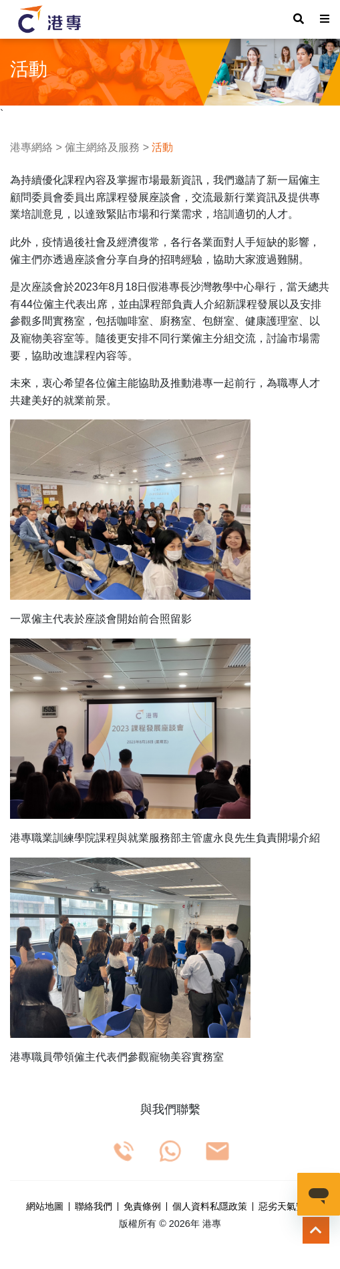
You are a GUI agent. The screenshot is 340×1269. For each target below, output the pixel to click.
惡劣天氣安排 (287, 1207)
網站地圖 (44, 1207)
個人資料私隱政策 (209, 1207)
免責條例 (142, 1207)
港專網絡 (31, 147)
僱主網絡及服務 (102, 147)
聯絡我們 (93, 1207)
